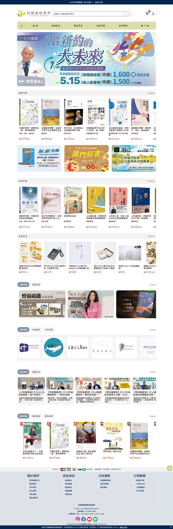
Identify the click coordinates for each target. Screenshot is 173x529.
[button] (21, 25)
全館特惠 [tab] (23, 284)
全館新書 (22, 180)
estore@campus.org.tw (90, 508)
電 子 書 (145, 25)
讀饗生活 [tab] (36, 371)
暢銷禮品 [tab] (36, 416)
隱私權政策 (33, 497)
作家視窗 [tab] (49, 329)
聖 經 (35, 25)
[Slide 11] (102, 82)
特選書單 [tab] (36, 329)
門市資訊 (32, 487)
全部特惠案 (104, 483)
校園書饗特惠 (105, 480)
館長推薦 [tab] (49, 416)
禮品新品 (78, 25)
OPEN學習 (140, 490)
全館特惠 (100, 25)
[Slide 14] (116, 82)
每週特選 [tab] (36, 284)
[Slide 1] (57, 82)
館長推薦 (68, 483)
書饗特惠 (22, 92)
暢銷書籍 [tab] (23, 416)
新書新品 (55, 25)
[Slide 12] (107, 82)
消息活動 (32, 494)
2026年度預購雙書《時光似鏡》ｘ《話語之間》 (86, 2)
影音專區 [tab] (23, 371)
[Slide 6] (80, 82)
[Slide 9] (93, 82)
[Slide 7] (84, 82)
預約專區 (103, 487)
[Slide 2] (62, 82)
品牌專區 (123, 25)
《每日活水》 (141, 483)
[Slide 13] (111, 82)
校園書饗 (68, 490)
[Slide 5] (75, 82)
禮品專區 (68, 487)
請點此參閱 (123, 527)
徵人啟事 (32, 490)
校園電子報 (140, 480)
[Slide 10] (98, 82)
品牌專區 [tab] (23, 329)
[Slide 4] (71, 82)
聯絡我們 (32, 483)
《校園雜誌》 (141, 487)
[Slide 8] (89, 82)
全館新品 (22, 236)
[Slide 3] (66, 82)
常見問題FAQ (34, 480)
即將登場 (68, 494)
